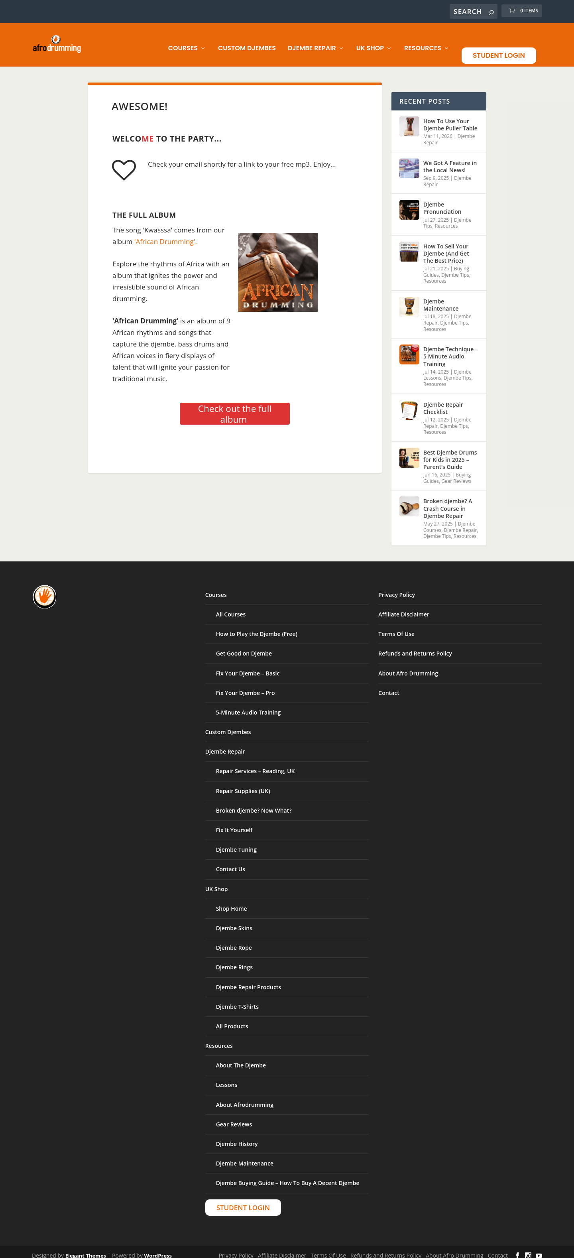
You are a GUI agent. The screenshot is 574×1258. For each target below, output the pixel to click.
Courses (183, 41)
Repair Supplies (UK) (243, 784)
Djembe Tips (455, 268)
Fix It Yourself (234, 823)
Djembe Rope (234, 941)
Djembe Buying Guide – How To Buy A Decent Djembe (288, 1176)
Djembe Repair (312, 41)
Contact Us (230, 862)
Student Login (499, 48)
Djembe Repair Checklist (443, 401)
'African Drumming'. (165, 234)
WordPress (158, 1248)
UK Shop (370, 41)
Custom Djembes (247, 41)
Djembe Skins (234, 921)
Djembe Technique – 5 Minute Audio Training (450, 349)
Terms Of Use (396, 627)
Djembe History (237, 1137)
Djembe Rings (234, 960)
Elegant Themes (85, 1248)
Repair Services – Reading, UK (255, 764)
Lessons (227, 1078)
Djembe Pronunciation (442, 201)
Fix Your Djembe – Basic (248, 666)
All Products (232, 1019)
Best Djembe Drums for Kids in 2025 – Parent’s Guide (450, 453)
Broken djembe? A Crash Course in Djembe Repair (447, 501)
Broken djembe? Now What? (254, 803)
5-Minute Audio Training (248, 705)
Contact (388, 686)
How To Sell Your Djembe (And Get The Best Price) (446, 247)
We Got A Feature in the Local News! (450, 159)
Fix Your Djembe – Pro (245, 686)
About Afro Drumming (408, 666)
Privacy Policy (396, 588)
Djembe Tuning (236, 843)
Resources (422, 41)
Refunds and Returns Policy (415, 646)
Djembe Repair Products (248, 980)
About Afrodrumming (244, 1098)
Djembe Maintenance (440, 298)
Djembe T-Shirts (237, 1000)
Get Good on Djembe (244, 646)
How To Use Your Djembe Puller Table (450, 117)
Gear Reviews (456, 474)
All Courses (231, 607)
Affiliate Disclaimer (403, 607)
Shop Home (231, 902)
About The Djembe (241, 1058)
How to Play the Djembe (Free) (256, 627)
